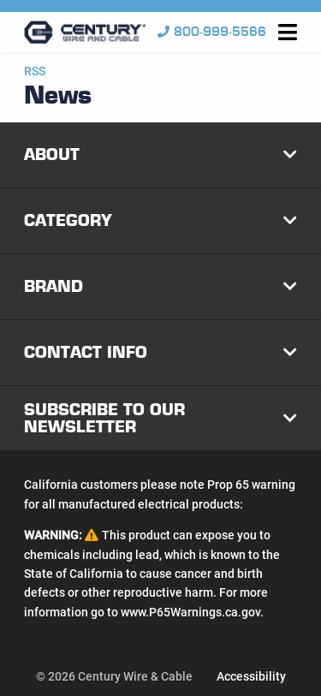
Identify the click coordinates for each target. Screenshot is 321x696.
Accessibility (251, 676)
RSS (34, 71)
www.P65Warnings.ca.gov (190, 612)
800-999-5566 (212, 31)
